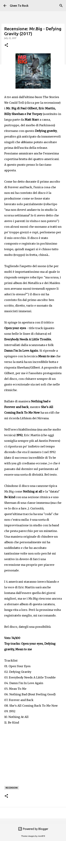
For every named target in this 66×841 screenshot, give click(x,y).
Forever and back (20, 187)
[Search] (61, 5)
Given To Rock (19, 5)
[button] (6, 45)
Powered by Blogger (33, 828)
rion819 (41, 836)
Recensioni (12, 788)
